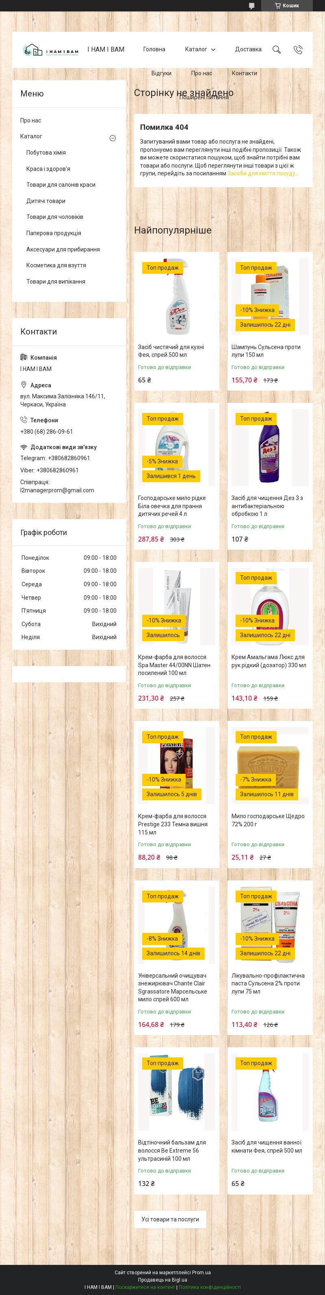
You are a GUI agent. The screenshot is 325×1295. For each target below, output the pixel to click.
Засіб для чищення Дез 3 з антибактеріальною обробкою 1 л (267, 506)
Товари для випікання (55, 281)
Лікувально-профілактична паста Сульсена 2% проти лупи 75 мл (268, 983)
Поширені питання (204, 97)
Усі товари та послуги (170, 1219)
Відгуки (161, 73)
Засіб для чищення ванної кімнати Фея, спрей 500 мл (267, 1146)
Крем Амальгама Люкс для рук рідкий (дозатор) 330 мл (269, 661)
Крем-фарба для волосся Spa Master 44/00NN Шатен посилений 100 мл (174, 665)
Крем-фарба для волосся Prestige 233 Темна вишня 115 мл (173, 824)
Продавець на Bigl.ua (162, 1280)
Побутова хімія (46, 152)
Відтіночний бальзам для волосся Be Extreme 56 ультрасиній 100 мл (172, 1150)
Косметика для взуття (56, 265)
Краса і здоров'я (48, 169)
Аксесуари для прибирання (63, 249)
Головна (154, 49)
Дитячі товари (45, 201)
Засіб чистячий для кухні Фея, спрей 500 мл (171, 351)
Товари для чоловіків (54, 217)
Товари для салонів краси (60, 184)
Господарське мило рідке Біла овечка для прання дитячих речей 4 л (172, 506)
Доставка (248, 49)
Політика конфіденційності (210, 1287)
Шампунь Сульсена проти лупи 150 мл (266, 351)
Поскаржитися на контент (145, 1287)
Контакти (244, 73)
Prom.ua (201, 1272)
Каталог (196, 49)
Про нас (201, 73)
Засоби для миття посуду (261, 173)
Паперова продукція (53, 233)
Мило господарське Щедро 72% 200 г (268, 820)
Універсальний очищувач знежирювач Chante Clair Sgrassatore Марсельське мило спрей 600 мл (172, 987)
